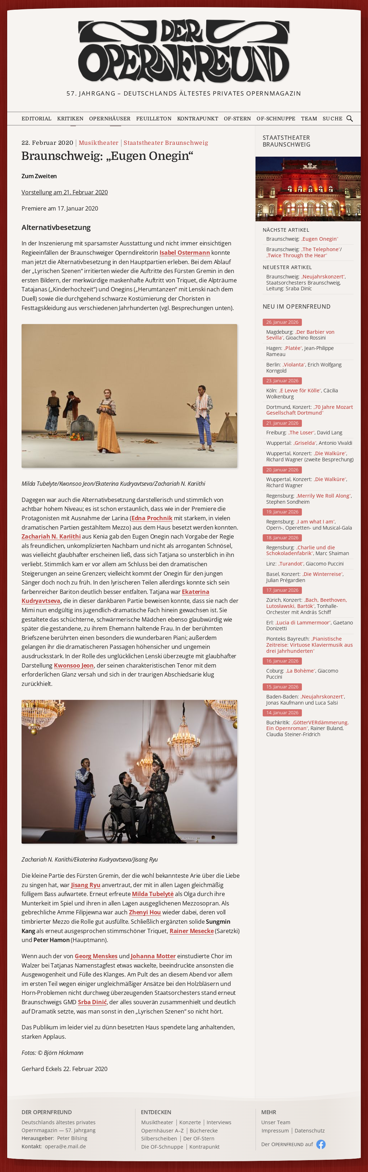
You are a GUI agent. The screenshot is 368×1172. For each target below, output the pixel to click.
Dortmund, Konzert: (309, 410)
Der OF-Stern (199, 1139)
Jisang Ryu (85, 885)
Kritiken (70, 118)
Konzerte (190, 1123)
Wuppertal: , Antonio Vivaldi (309, 443)
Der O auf (287, 1144)
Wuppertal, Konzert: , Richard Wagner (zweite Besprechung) (310, 457)
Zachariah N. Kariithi (51, 536)
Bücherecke (204, 1131)
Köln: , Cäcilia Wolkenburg (302, 394)
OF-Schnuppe (276, 118)
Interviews (219, 1123)
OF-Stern (237, 118)
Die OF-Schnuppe (162, 1147)
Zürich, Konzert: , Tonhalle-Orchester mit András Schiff (306, 606)
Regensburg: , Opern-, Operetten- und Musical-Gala (309, 525)
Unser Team (275, 1122)
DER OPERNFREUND (47, 1112)
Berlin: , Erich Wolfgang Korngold (303, 368)
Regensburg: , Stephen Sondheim (309, 499)
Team (309, 118)
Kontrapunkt (197, 118)
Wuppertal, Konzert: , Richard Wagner (306, 482)
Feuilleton (153, 118)
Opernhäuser (109, 118)
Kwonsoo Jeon (74, 665)
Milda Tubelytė (153, 894)
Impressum (275, 1131)
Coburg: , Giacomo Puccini (302, 674)
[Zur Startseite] (184, 51)
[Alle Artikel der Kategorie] (308, 189)
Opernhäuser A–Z (162, 1131)
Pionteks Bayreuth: (309, 645)
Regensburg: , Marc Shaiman (307, 551)
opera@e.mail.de (65, 1146)
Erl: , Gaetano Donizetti (309, 626)
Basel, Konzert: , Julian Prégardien (305, 577)
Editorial (37, 118)
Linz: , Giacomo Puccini (305, 564)
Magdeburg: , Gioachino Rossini (300, 335)
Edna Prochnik (152, 518)
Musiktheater (99, 143)
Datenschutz (310, 1131)
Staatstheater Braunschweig (166, 143)
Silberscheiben (159, 1139)
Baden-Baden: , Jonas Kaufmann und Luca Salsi (305, 700)
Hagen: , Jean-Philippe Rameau (300, 351)
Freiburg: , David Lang (304, 433)
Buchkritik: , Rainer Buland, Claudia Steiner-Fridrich (307, 729)
